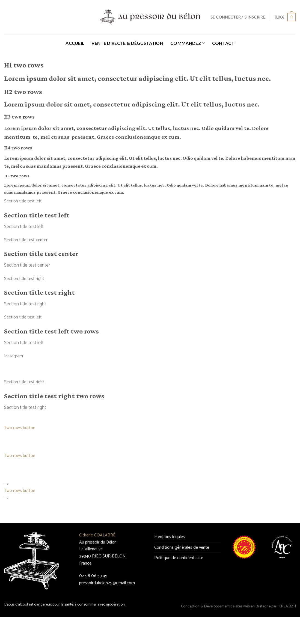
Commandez (187, 43)
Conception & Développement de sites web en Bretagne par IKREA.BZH (238, 606)
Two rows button (19, 430)
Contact (223, 43)
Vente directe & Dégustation (127, 43)
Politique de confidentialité (178, 558)
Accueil (75, 43)
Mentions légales (169, 537)
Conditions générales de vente (181, 547)
